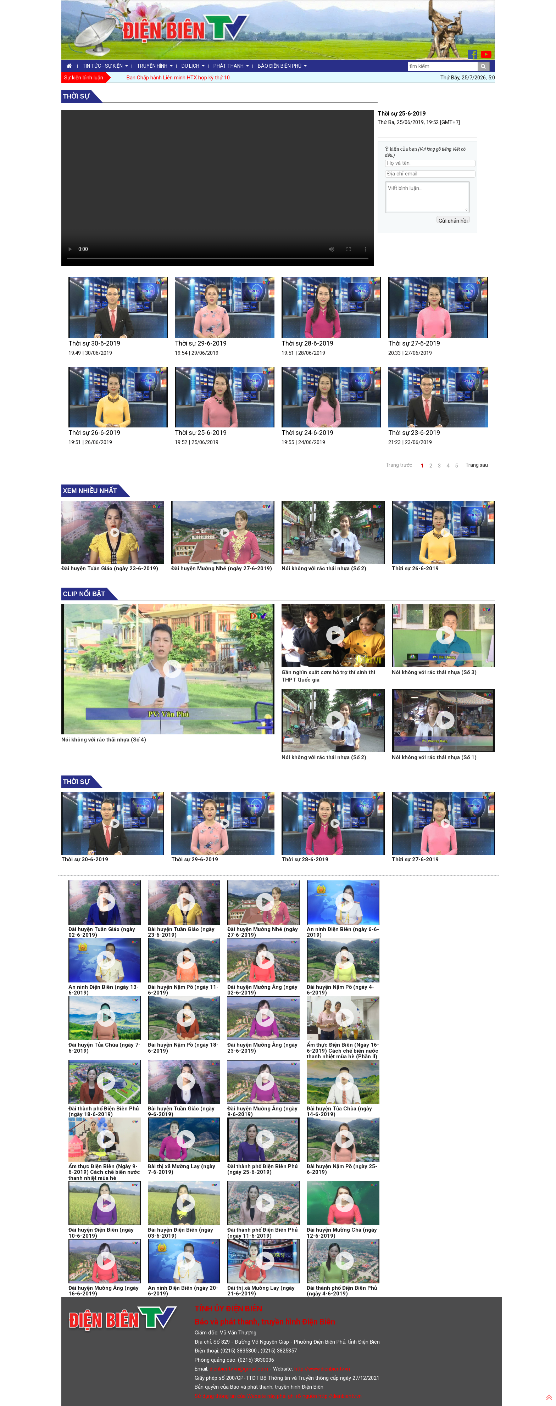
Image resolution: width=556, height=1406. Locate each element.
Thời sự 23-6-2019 (414, 432)
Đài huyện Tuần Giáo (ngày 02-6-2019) (101, 932)
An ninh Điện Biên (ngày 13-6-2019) (103, 990)
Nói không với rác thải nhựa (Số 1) (434, 757)
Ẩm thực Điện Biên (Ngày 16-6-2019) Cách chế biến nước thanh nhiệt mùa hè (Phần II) (343, 1051)
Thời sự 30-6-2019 (94, 343)
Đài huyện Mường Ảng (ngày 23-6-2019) (262, 1048)
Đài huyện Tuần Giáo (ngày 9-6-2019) (181, 1111)
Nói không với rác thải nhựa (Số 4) (103, 739)
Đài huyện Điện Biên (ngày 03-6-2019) (180, 1233)
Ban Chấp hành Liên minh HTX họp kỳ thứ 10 (178, 77)
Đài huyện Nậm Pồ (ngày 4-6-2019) (340, 990)
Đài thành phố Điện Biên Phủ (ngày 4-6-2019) (342, 1291)
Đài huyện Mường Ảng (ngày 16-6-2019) (103, 1291)
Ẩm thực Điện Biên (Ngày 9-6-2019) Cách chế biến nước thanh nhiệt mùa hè (104, 1172)
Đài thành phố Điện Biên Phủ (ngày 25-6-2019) (262, 1169)
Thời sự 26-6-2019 (94, 432)
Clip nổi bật (84, 594)
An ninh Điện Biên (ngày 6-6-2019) (343, 932)
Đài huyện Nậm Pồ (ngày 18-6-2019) (183, 1048)
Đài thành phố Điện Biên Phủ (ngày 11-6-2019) (262, 1233)
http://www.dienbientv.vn (322, 1369)
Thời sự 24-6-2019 (307, 432)
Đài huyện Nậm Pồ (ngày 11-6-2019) (183, 990)
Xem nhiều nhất (90, 490)
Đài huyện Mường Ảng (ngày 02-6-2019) (262, 990)
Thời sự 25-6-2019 (201, 432)
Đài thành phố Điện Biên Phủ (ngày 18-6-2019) (103, 1111)
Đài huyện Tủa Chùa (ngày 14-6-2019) (339, 1111)
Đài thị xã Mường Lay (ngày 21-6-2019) (261, 1291)
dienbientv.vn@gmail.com (239, 1369)
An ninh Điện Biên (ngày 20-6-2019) (183, 1291)
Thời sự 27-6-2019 (414, 343)
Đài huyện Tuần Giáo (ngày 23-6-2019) (109, 568)
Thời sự (76, 96)
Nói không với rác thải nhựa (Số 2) (324, 568)
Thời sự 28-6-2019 (307, 343)
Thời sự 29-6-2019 (201, 343)
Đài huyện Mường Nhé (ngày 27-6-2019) (221, 568)
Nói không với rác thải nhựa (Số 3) (434, 672)
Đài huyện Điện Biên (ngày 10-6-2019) (101, 1233)
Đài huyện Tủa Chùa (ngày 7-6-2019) (104, 1048)
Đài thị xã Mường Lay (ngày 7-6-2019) (181, 1169)
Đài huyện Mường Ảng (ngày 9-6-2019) (262, 1111)
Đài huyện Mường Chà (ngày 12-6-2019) (342, 1233)
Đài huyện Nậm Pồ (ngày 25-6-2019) (342, 1169)
